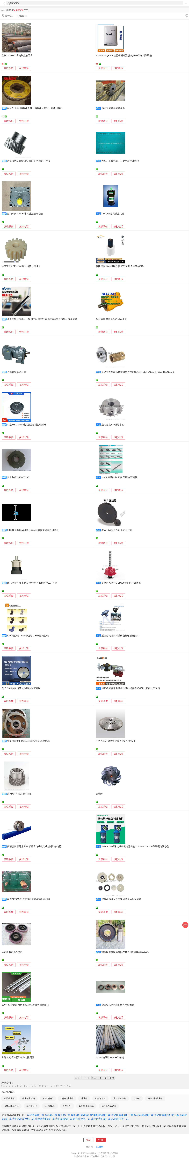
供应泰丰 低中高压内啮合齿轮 (111, 319)
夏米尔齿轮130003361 (18, 477)
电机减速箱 (100, 1098)
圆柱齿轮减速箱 (11, 1106)
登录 (88, 1140)
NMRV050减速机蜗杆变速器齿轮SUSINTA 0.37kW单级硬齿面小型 (135, 846)
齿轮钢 (99, 793)
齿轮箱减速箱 (67, 1098)
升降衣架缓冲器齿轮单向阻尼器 (18, 1057)
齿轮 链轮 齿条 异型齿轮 (19, 793)
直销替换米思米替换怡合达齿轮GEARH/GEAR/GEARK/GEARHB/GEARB (138, 372)
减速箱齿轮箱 (28, 1098)
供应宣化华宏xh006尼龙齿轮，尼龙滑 (21, 266)
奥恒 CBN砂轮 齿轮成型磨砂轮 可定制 (21, 688)
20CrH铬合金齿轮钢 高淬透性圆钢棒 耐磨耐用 (25, 1004)
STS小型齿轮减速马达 (113, 213)
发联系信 (8, 68)
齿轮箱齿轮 (50, 1106)
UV (57, 1086)
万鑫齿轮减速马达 (16, 372)
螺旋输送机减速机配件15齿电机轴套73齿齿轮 (125, 952)
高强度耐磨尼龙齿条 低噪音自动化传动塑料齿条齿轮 (34, 846)
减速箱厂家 (64, 1115)
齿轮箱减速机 (119, 1098)
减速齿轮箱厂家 (119, 1118)
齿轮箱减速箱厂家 (144, 1115)
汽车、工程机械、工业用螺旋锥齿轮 (120, 161)
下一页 (103, 1077)
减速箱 (84, 1098)
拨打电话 (24, 68)
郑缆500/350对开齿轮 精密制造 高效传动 (28, 741)
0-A (3, 1086)
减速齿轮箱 (48, 1098)
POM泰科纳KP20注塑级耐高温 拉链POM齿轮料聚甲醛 (124, 55)
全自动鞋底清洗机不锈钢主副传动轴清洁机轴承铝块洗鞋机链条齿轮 (42, 319)
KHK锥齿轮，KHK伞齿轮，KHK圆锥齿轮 (28, 635)
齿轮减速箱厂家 (81, 1118)
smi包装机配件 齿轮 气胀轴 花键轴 (119, 477)
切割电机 (67, 1106)
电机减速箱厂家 (102, 1115)
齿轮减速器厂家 (35, 1115)
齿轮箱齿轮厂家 (64, 1118)
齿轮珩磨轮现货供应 (12, 952)
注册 (100, 1140)
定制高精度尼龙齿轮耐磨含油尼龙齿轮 (121, 899)
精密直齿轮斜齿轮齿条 (113, 108)
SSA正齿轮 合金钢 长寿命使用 (117, 530)
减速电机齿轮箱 (109, 1106)
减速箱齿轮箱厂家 (101, 1118)
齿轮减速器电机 (86, 1106)
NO (39, 1086)
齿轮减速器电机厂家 (23, 1118)
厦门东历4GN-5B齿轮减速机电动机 (25, 213)
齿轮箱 (137, 1098)
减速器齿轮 (31, 1106)
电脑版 (99, 1147)
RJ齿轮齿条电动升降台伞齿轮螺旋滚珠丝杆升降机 (33, 530)
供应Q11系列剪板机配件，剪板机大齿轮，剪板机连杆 (35, 108)
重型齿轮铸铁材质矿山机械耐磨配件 (120, 635)
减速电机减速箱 (155, 1098)
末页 (111, 1077)
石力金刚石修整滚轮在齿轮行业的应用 (116, 741)
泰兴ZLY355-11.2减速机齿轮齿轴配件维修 (28, 899)
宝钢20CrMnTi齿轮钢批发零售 (17, 55)
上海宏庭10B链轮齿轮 (113, 424)
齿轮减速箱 (9, 1098)
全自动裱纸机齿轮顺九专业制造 (118, 1004)
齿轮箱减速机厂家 (164, 1115)
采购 (185, 925)
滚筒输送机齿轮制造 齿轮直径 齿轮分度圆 (28, 161)
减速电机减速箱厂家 (82, 1115)
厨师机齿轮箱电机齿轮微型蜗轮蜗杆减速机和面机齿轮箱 (131, 688)
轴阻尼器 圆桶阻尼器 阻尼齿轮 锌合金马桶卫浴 (120, 266)
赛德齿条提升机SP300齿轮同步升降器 (121, 582)
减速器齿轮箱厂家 (45, 1118)
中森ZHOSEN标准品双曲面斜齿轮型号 (26, 424)
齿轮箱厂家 (51, 1115)
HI (24, 1086)
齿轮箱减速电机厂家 (122, 1115)
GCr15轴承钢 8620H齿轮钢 (110, 1057)
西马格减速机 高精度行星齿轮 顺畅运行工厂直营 (32, 582)
